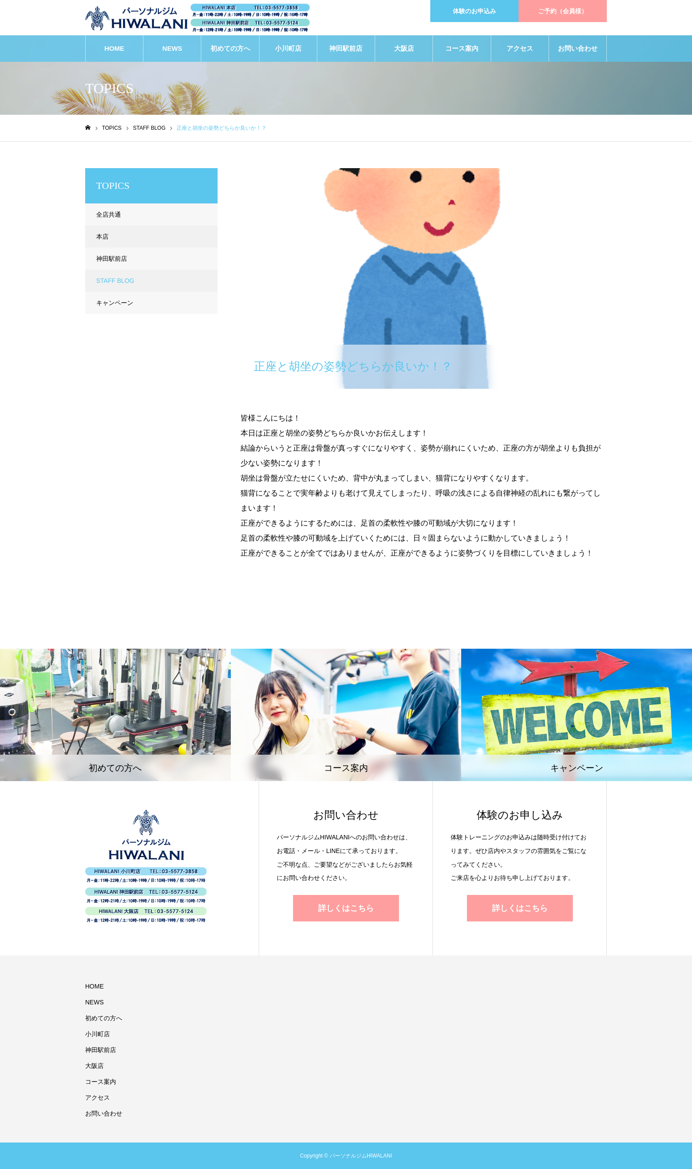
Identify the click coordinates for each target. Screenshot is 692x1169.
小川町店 (288, 48)
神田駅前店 (345, 48)
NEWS (172, 48)
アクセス (520, 48)
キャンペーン (114, 302)
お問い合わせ (578, 48)
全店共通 (108, 214)
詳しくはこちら (346, 908)
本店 (102, 236)
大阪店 (404, 48)
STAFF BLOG (271, 176)
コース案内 (461, 48)
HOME (114, 48)
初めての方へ (230, 48)
